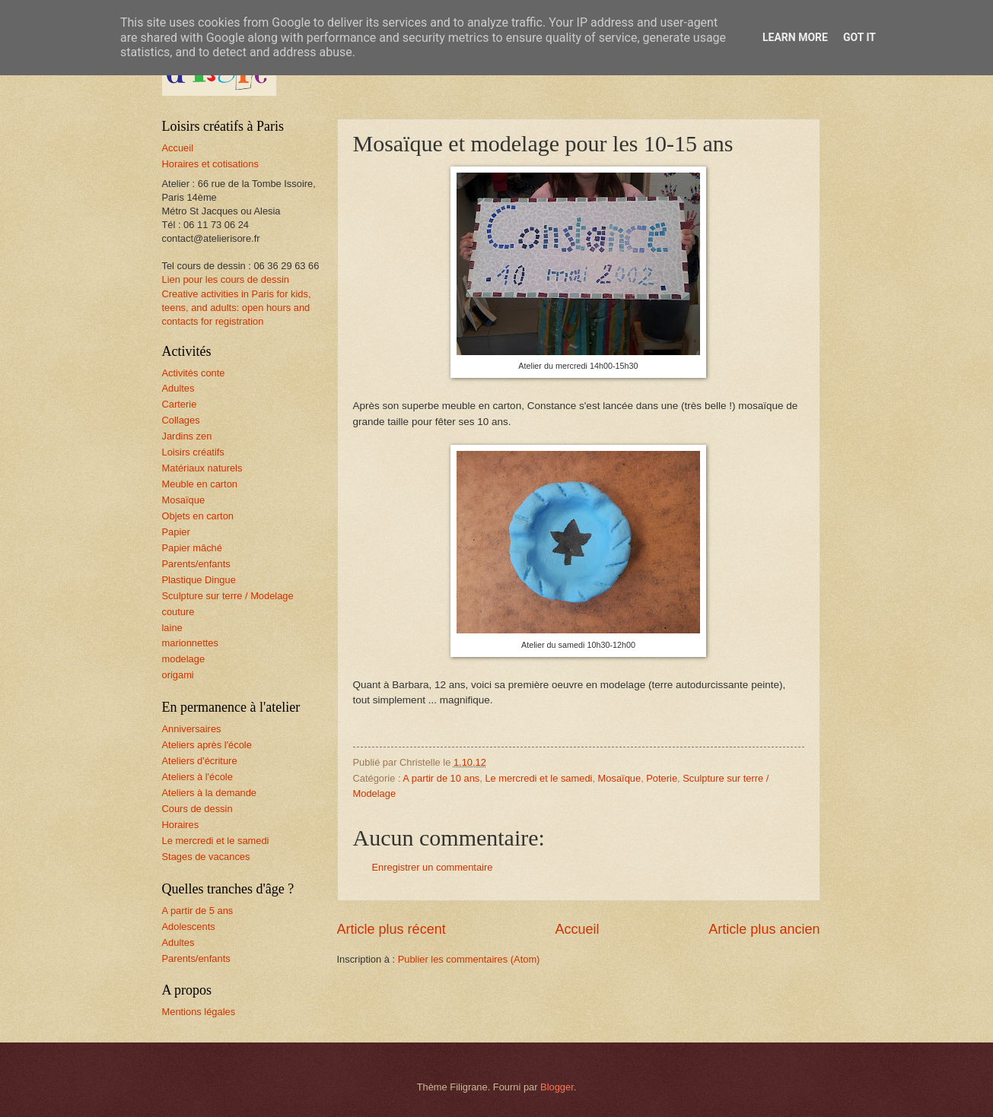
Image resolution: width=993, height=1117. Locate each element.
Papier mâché (192, 548)
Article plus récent (391, 929)
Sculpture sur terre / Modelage (228, 595)
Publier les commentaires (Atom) (469, 959)
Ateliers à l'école (197, 776)
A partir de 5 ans (198, 910)
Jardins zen (187, 436)
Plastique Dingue (199, 579)
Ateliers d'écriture (199, 760)
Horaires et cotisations (210, 164)
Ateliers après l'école (207, 744)
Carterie (179, 404)
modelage (183, 659)
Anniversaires (191, 729)
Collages (181, 420)
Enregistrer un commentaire (432, 867)
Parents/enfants (196, 564)
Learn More (795, 37)
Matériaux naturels (202, 468)
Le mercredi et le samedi (538, 778)
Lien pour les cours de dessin (225, 279)
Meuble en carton (200, 484)
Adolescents (188, 926)
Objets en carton (198, 516)
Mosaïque (619, 778)
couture (178, 611)
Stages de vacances (206, 856)
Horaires (180, 824)
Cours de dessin (197, 808)
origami (178, 675)
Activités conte (193, 373)
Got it (859, 37)
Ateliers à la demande (209, 792)
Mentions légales (199, 1011)
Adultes (178, 388)
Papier (176, 532)
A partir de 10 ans (441, 778)
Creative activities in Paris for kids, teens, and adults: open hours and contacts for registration (236, 307)
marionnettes (190, 643)
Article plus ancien (764, 929)
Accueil (577, 929)
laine (172, 627)
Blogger (557, 1087)
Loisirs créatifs (193, 452)
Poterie (661, 778)
